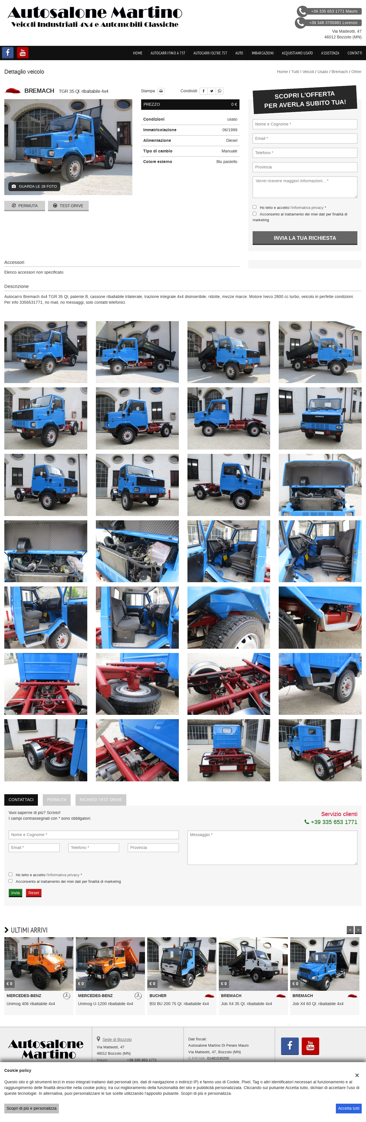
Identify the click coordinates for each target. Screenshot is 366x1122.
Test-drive (68, 206)
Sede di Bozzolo (117, 1039)
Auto (239, 53)
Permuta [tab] (56, 800)
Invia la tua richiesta (305, 238)
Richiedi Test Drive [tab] (101, 800)
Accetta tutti (348, 1108)
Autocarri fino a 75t (168, 53)
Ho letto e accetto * (293, 207)
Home (137, 53)
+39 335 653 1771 (331, 822)
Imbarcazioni (263, 53)
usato (322, 71)
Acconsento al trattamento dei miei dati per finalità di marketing (68, 881)
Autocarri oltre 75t (210, 53)
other (356, 71)
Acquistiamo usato (297, 53)
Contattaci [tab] (21, 800)
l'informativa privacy (307, 207)
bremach (340, 71)
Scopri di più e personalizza (32, 1108)
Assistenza (330, 53)
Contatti (355, 53)
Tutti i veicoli (302, 71)
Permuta (25, 206)
